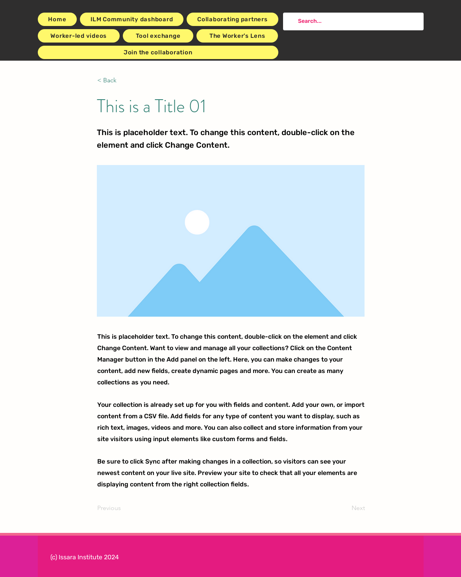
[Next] (345, 508)
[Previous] (123, 508)
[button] (123, 80)
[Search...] (352, 21)
